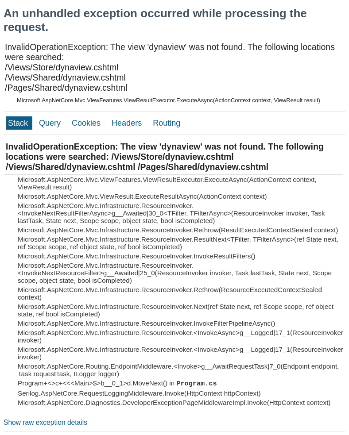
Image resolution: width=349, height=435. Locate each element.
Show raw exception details (45, 422)
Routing (166, 123)
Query (51, 123)
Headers (128, 123)
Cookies (87, 123)
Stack (19, 123)
